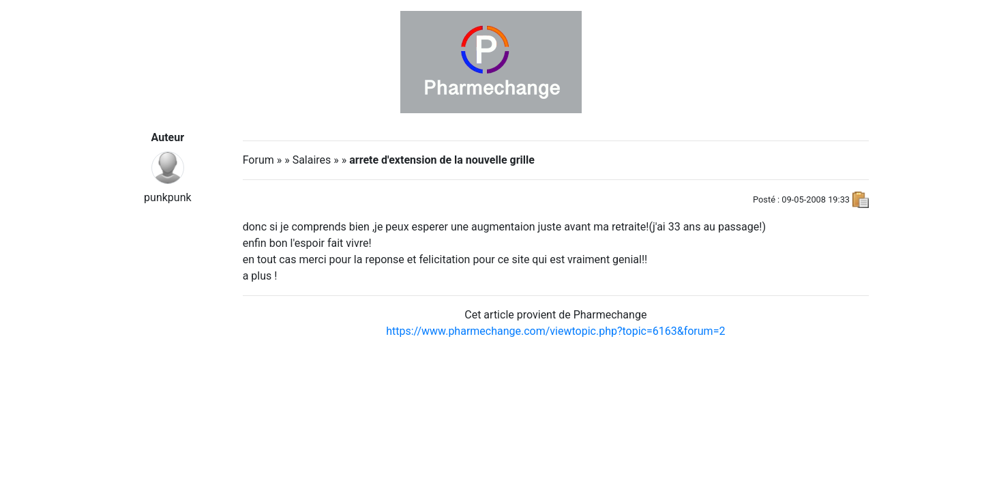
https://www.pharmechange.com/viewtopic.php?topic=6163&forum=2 (555, 331)
